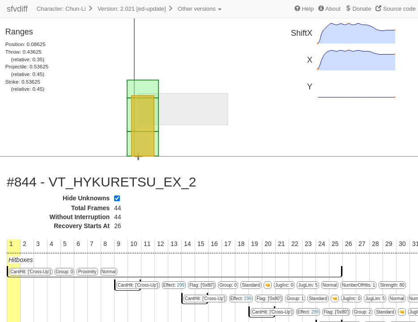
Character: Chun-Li (65, 8)
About (329, 8)
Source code (395, 8)
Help (304, 8)
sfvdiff (17, 8)
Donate (358, 8)
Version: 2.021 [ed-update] (135, 8)
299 (180, 285)
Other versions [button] (200, 8)
